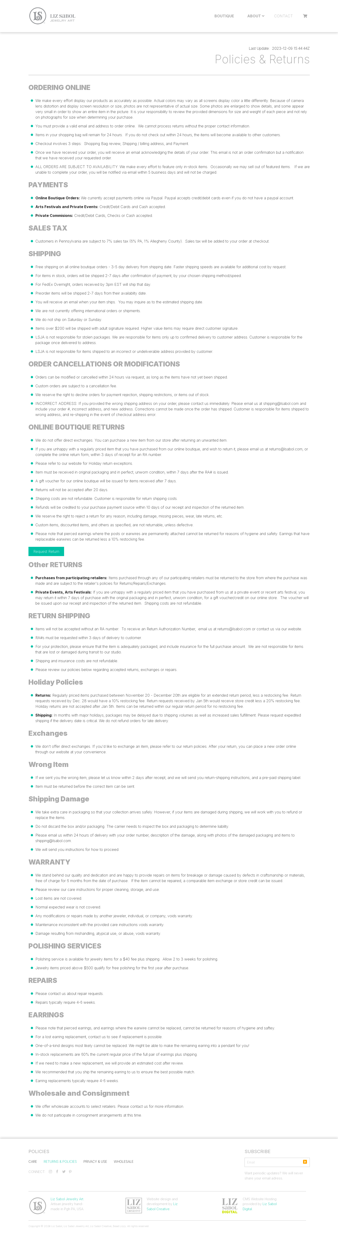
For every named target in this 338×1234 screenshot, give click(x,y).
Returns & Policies (60, 1161)
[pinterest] (70, 1172)
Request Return (46, 551)
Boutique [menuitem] (224, 16)
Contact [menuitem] (283, 16)
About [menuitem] (254, 16)
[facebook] (57, 1172)
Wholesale (123, 1161)
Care (32, 1161)
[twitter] (63, 1172)
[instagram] (50, 1172)
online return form (74, 454)
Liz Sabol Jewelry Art (67, 1199)
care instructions (81, 889)
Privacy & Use (95, 1161)
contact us (265, 629)
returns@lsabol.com (285, 449)
